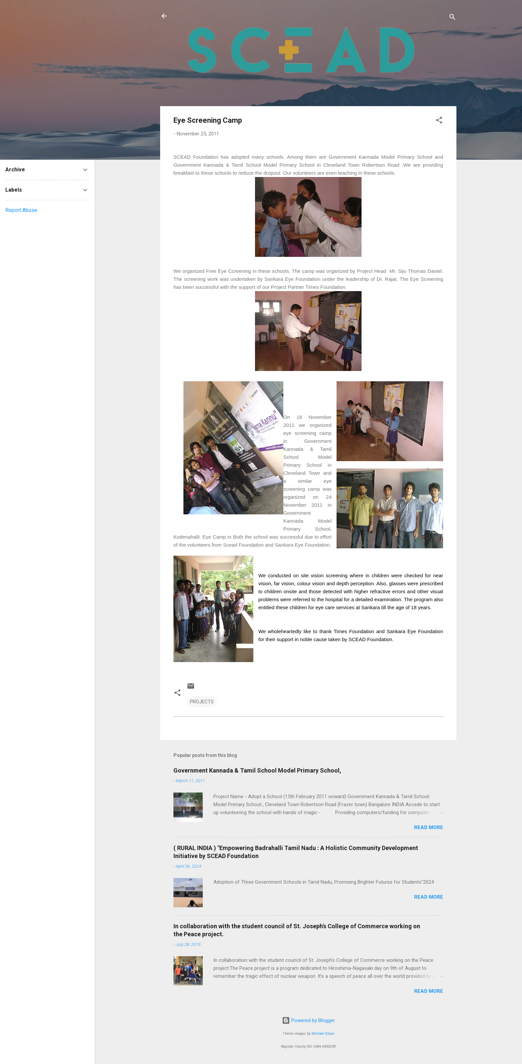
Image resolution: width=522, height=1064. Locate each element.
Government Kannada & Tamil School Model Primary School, (257, 770)
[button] (439, 121)
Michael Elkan (323, 1033)
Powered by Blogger (308, 1020)
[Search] (452, 18)
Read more (428, 827)
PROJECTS (202, 702)
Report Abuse (21, 210)
